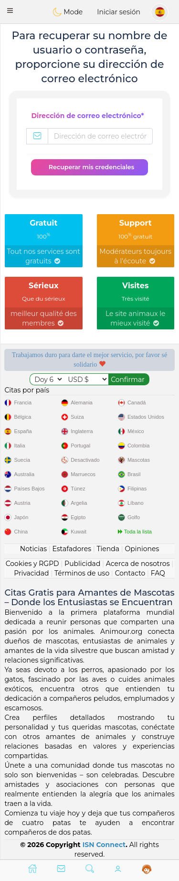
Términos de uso (81, 573)
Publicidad (82, 563)
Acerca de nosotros (138, 563)
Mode (68, 12)
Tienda (108, 548)
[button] (10, 10)
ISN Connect (104, 844)
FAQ (158, 573)
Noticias (33, 548)
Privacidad (31, 573)
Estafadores (71, 548)
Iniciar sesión (118, 12)
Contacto (130, 573)
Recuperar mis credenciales (91, 167)
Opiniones (142, 548)
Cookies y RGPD (32, 563)
